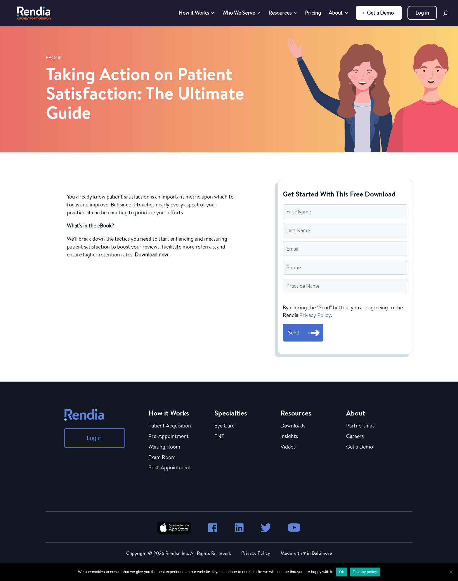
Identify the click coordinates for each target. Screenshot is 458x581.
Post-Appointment (169, 468)
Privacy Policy (315, 315)
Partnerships (360, 426)
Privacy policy (365, 572)
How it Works (193, 13)
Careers (355, 436)
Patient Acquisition (169, 426)
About (336, 13)
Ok (341, 572)
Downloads (292, 426)
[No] (451, 572)
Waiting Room (164, 447)
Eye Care (224, 426)
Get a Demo (380, 12)
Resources (280, 13)
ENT (219, 436)
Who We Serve (238, 13)
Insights (289, 436)
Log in (422, 12)
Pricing (313, 13)
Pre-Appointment (168, 436)
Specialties (230, 413)
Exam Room (162, 457)
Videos (288, 447)
